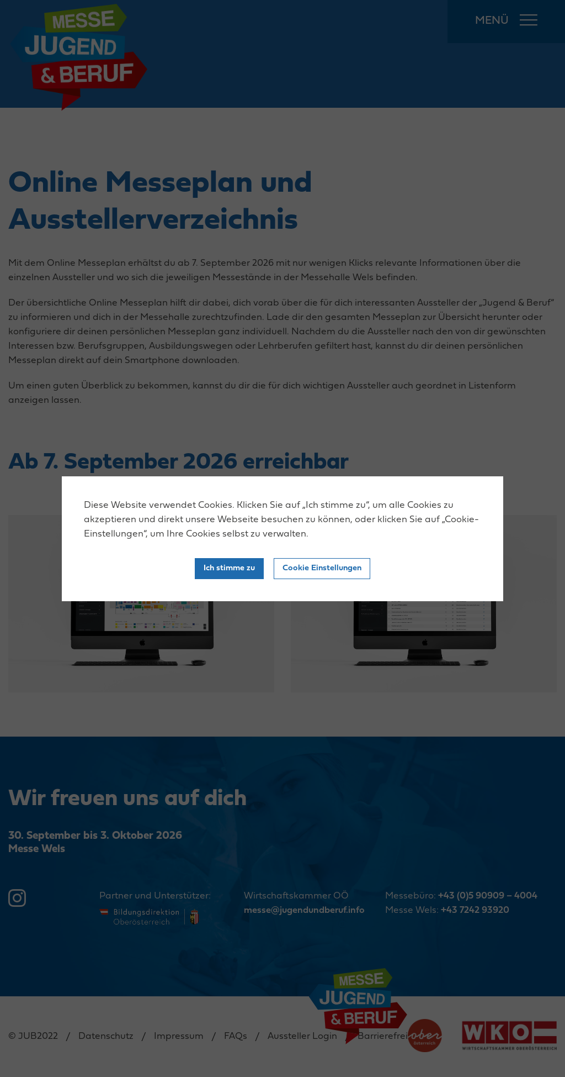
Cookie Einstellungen (321, 568)
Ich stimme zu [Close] (229, 568)
